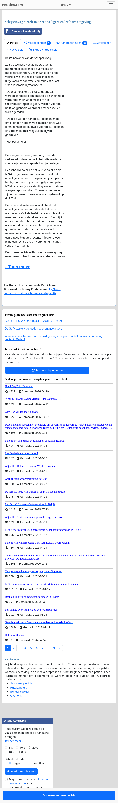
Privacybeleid (15, 49)
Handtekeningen (71, 43)
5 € (11, 757)
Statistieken (102, 43)
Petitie (12, 43)
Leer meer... (14, 751)
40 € (11, 762)
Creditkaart (39, 773)
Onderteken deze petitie (35, 308)
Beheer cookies (20, 701)
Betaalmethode (14, 769)
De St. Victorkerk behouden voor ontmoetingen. (33, 338)
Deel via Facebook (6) (22, 31)
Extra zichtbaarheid (43, 49)
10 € (22, 757)
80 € (24, 762)
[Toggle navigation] (111, 4)
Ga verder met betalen (21, 781)
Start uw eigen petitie (47, 380)
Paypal (17, 773)
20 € (35, 757)
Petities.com (12, 4)
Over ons (16, 705)
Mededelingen (37, 43)
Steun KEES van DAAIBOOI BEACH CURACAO (34, 330)
